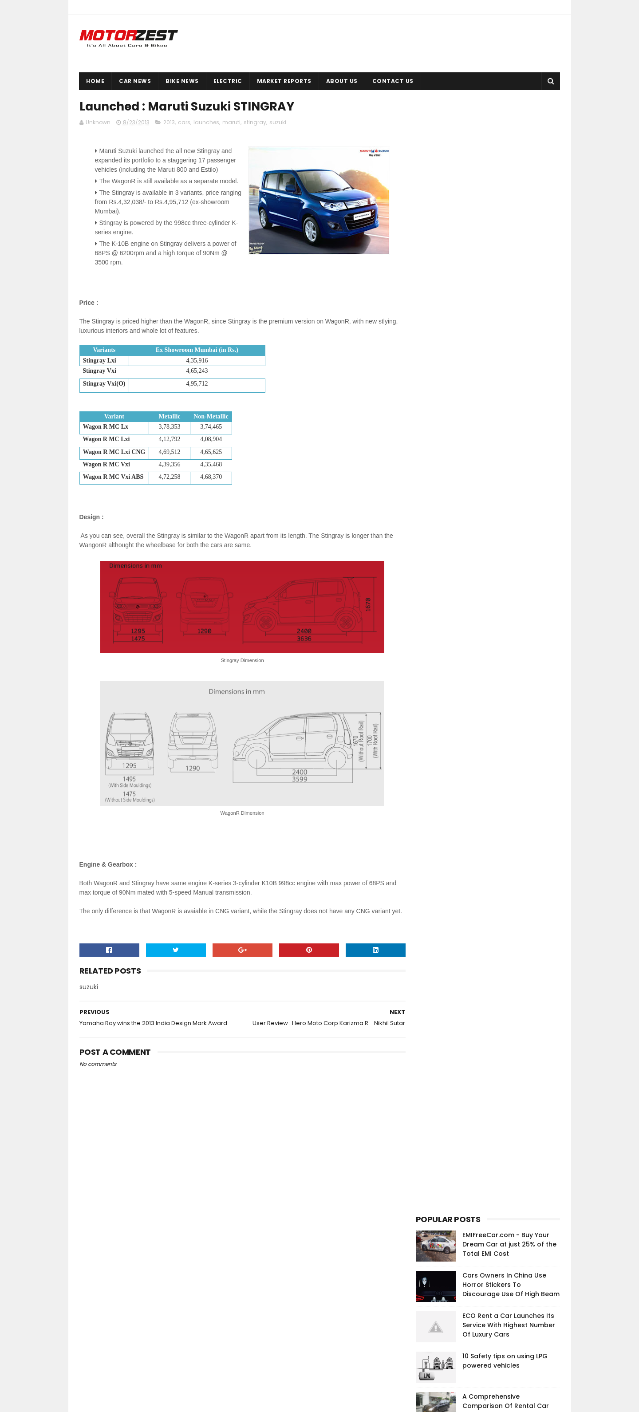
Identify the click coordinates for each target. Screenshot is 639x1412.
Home (96, 81)
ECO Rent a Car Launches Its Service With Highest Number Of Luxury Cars (508, 210)
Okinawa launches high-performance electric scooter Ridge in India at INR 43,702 (501, 1319)
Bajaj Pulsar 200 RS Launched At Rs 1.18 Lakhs (509, 332)
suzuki (277, 122)
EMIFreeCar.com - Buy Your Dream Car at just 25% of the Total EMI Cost (509, 129)
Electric (227, 81)
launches (206, 122)
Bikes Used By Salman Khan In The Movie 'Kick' (510, 373)
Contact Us (393, 81)
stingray (255, 122)
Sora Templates (128, 1400)
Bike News (182, 81)
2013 (169, 122)
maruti (231, 122)
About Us (342, 81)
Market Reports (284, 81)
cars (184, 122)
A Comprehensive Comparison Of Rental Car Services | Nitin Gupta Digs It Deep (507, 295)
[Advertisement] (482, 537)
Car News (135, 81)
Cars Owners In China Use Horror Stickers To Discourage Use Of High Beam (511, 169)
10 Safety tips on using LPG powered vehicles (505, 246)
